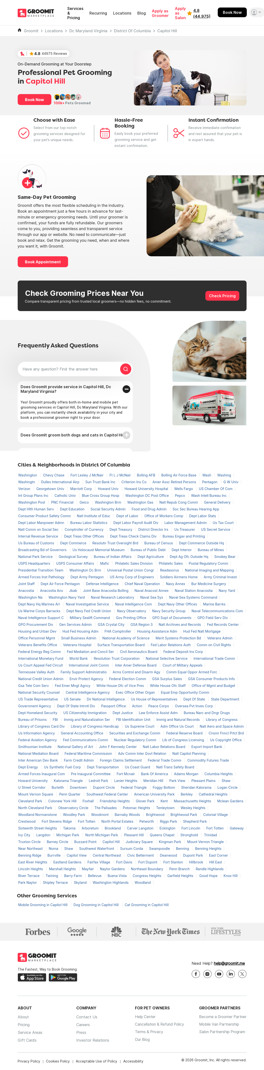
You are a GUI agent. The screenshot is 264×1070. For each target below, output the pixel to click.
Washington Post (32, 502)
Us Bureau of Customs (36, 543)
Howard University (33, 781)
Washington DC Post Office (147, 495)
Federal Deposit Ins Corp (183, 652)
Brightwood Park (184, 815)
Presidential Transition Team (41, 570)
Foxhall (89, 801)
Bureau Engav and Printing (184, 536)
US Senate (73, 699)
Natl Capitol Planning (189, 753)
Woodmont (100, 815)
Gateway (237, 828)
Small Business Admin (79, 638)
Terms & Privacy (146, 1032)
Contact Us (85, 1017)
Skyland (81, 882)
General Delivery (217, 502)
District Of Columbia (132, 30)
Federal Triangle (134, 787)
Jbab (73, 590)
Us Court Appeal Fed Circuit (41, 665)
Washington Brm (108, 502)
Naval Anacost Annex (152, 590)
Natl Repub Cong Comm (179, 502)
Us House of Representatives (154, 699)
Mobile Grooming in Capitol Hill (43, 905)
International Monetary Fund (41, 658)
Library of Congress (222, 719)
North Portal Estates (117, 821)
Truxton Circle (30, 842)
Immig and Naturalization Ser (87, 719)
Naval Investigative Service (88, 604)
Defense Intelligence (103, 584)
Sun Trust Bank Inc (100, 482)
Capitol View (77, 855)
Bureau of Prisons (33, 719)
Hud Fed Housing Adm (81, 631)
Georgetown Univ (50, 489)
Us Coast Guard (138, 767)
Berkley (187, 794)
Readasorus (170, 570)
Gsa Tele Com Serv (34, 686)
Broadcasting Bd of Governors (43, 550)
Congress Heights (147, 876)
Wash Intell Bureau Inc (209, 495)
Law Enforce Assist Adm (159, 713)
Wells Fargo (184, 489)
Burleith (58, 787)
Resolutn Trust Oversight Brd (115, 543)
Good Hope (208, 876)
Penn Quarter (70, 794)
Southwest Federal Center (107, 794)
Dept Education (72, 509)
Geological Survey (74, 557)
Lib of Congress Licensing (183, 740)
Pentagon (210, 482)
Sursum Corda (132, 848)
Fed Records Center (223, 624)
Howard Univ (108, 489)
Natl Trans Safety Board (175, 767)
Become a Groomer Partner (222, 1017)
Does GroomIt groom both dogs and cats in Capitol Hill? (74, 435)
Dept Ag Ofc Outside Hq (189, 557)
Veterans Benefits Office (38, 645)
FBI (56, 719)
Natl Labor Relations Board (164, 747)
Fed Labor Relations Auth (171, 645)
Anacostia (26, 590)
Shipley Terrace (56, 882)
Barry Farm (73, 876)
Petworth (147, 821)
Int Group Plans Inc (33, 495)
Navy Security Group (169, 611)
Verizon (24, 489)
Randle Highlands (210, 869)
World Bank (79, 658)
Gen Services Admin (76, 624)
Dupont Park (193, 855)
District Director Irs (153, 529)
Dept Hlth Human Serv (36, 509)
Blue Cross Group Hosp (101, 495)
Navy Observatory (132, 611)
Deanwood (169, 855)
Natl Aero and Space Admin (222, 726)
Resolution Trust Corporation (117, 658)
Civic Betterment (141, 855)
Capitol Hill (167, 30)
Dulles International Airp (60, 482)
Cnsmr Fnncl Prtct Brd (226, 733)
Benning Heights (208, 848)
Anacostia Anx (52, 590)
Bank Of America (155, 774)
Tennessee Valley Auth (36, 672)
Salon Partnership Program (221, 1032)
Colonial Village (215, 815)
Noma (54, 848)
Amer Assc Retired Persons (175, 482)
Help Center (142, 1017)
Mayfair (88, 869)
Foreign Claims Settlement (121, 760)
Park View (177, 781)
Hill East (215, 862)
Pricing (24, 1024)
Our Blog (139, 1040)
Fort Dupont (148, 862)
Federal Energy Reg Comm (40, 652)
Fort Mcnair (126, 774)
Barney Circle (58, 842)
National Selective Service (167, 658)
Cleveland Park (30, 801)
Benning (183, 848)
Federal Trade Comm (165, 760)
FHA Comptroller (118, 631)
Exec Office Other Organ (136, 692)
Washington (28, 475)
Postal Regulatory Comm (208, 563)
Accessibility (133, 1061)
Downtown (79, 787)
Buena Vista (118, 876)
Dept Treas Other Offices (84, 536)
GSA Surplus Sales (167, 679)
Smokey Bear (224, 557)
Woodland (143, 882)
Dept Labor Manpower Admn (41, 523)
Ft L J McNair (120, 475)
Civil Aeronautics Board (139, 652)
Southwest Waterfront (97, 848)
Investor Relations (91, 1040)
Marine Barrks (214, 604)
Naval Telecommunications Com (217, 611)
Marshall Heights (63, 869)
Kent (165, 801)
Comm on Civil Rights (214, 645)
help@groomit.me (229, 963)
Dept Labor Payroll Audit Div (136, 523)
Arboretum (91, 828)
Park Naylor (28, 882)
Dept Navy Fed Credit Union (89, 611)
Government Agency (35, 706)
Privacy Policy (29, 1061)
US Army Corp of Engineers (132, 577)
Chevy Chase (54, 475)
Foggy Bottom (164, 787)
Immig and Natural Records (178, 719)
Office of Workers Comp (164, 516)
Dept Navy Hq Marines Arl (39, 604)
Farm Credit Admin (79, 760)
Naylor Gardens (113, 869)
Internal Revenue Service (38, 536)
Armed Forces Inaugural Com (42, 774)
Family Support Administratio (84, 672)
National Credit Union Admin (41, 679)
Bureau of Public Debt (149, 550)
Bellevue (95, 876)
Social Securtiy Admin (109, 509)
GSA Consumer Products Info (211, 679)
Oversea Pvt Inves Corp (194, 706)
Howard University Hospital (146, 489)
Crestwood (27, 821)
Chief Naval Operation (143, 584)
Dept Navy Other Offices (178, 604)
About (23, 1017)
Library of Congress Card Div (42, 726)
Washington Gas (140, 502)
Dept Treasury (121, 529)
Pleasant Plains (204, 781)
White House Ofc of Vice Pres (120, 686)
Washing (224, 475)
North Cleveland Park (35, 808)
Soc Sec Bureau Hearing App (196, 509)
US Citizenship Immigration (85, 713)
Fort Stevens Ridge (57, 821)
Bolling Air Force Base (179, 475)
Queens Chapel (162, 835)
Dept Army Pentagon (87, 577)
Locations (122, 13)
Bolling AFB (146, 475)
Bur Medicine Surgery (208, 584)
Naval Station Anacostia (194, 590)
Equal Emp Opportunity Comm (185, 692)
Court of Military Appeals (182, 665)
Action (137, 706)
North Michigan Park (102, 835)
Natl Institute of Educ (94, 516)
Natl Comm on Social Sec (39, 529)
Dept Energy (28, 767)
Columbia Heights (218, 774)
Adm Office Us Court (177, 726)
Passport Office (114, 706)
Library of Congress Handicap (95, 726)
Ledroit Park (99, 781)
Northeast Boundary (147, 869)
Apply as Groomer (160, 13)
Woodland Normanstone (38, 815)
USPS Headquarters (34, 563)
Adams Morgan (186, 774)
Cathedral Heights (213, 794)
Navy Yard (227, 590)
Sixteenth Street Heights (38, 828)
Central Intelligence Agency (88, 692)
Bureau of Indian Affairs (113, 557)
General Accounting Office (82, 733)
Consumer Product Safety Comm (45, 516)
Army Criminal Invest (220, 577)
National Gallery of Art (76, 747)
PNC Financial (62, 502)
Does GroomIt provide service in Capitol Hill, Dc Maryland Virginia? (66, 389)
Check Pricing (222, 295)
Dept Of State (194, 699)
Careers (81, 1024)
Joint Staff (27, 584)
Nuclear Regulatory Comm (135, 740)
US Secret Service (215, 529)
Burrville (54, 855)
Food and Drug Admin (150, 509)
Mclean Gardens (230, 801)
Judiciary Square (140, 842)
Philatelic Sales (171, 563)
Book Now (232, 12)
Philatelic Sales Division (134, 563)
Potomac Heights (137, 808)
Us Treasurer (185, 529)
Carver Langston (141, 828)
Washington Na (30, 597)
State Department (225, 699)
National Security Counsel (39, 692)
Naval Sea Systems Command (193, 597)
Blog (141, 13)
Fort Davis (124, 862)
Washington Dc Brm (85, 570)
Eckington (168, 828)
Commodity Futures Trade (208, 760)
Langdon (43, 835)
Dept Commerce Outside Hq (201, 543)
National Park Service (36, 557)
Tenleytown (166, 808)
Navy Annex (176, 584)
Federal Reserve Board (184, 733)
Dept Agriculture (151, 557)
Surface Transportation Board (121, 645)
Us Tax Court (223, 523)
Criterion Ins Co (135, 482)
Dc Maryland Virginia (88, 30)
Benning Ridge (30, 855)
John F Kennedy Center (118, 747)
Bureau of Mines (211, 550)
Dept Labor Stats (202, 516)
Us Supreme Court (140, 726)
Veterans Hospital (77, 645)
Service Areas (30, 1032)
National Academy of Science (126, 638)
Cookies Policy (58, 1061)
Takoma (70, 828)
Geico (84, 502)
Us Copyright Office (226, 740)
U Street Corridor (32, 787)
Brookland (113, 828)
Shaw (226, 781)
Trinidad (210, 835)
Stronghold (189, 835)
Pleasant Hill (134, 835)
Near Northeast (31, 848)
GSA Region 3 (142, 624)
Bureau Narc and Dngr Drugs (207, 713)
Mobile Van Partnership (218, 1024)
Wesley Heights (193, 808)
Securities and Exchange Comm (135, 733)
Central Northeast (107, 855)
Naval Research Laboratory (113, 597)
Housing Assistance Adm (157, 631)
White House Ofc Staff (168, 686)
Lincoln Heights (31, 869)
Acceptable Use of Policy (96, 1061)
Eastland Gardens (67, 862)
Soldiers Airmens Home (179, 577)
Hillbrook (196, 862)
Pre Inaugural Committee (91, 774)
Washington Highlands (111, 882)
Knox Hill (231, 876)
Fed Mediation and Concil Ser (91, 652)
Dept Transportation (103, 767)
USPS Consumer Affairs (75, 563)
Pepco (180, 495)
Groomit (31, 30)
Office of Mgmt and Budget (213, 686)
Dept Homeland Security (38, 713)
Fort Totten (87, 821)
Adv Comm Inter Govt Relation (142, 753)
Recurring (98, 13)
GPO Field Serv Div (212, 618)
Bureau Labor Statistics (89, 523)
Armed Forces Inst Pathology (41, 577)
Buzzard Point (86, 842)
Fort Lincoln (191, 828)
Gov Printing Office (131, 618)
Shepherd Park (195, 821)
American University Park (155, 794)
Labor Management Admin (186, 523)
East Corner (218, 855)
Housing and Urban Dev (37, 631)
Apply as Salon (180, 13)
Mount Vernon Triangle (205, 842)
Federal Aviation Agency (38, 740)
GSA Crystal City (111, 624)
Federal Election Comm (128, 679)
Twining (52, 876)
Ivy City (24, 835)
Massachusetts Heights (193, 801)
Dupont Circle (104, 787)
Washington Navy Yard (67, 597)
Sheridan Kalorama (196, 787)
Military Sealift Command (90, 618)
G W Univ (231, 482)
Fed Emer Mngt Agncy (73, 686)
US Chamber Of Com (216, 489)
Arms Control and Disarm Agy (137, 672)
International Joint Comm (89, 665)
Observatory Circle (73, 808)
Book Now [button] (34, 99)
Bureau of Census (159, 543)
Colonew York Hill (62, 801)
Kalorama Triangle (69, 781)
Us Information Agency (37, 733)
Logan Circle (227, 787)
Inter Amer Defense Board (136, 665)
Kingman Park (170, 842)
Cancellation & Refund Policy (158, 1024)
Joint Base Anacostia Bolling (106, 590)
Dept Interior (182, 550)
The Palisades (106, 808)
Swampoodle (160, 848)
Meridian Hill (153, 781)
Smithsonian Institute (35, 747)
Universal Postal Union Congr (131, 570)
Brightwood (155, 815)
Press (80, 1032)
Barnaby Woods (128, 815)
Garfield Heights (180, 876)
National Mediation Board (39, 753)
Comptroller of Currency (84, 529)
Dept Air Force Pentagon (61, 584)
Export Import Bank (206, 747)
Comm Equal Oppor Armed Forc (191, 672)
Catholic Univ (65, 495)
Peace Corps (159, 706)
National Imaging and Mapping (209, 570)
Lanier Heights (126, 781)
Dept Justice (123, 713)
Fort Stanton (173, 862)
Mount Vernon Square (36, 794)
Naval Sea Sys (152, 597)
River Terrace (29, 876)
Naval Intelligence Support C (41, 618)
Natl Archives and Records (180, 624)
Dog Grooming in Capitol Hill (97, 905)
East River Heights (33, 862)
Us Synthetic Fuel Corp (63, 767)
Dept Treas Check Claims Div (133, 536)
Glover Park (145, 801)
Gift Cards (27, 1040)
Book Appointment (43, 261)
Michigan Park (68, 835)
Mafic (105, 563)
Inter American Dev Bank (38, 760)
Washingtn (27, 482)
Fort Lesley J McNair (87, 475)
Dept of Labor (127, 516)
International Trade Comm (214, 658)
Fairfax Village (99, 862)
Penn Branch (180, 869)
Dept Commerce (73, 543)
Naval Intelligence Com (134, 604)
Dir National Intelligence (106, 699)
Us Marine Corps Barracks (39, 611)
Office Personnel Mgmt (37, 638)
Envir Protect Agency (87, 679)
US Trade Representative (38, 699)
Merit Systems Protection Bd (178, 638)
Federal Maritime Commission (89, 753)
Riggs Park (169, 821)
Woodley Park (74, 815)
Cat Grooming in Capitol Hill (147, 905)
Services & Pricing (75, 13)
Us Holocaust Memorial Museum (99, 550)
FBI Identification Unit (133, 719)
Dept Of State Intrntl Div (76, 706)
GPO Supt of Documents (172, 618)
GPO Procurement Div (36, 624)
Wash (207, 475)
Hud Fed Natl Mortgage (202, 631)
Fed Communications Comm (86, 740)
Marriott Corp (81, 489)
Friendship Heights (115, 801)
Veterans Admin (220, 638)
